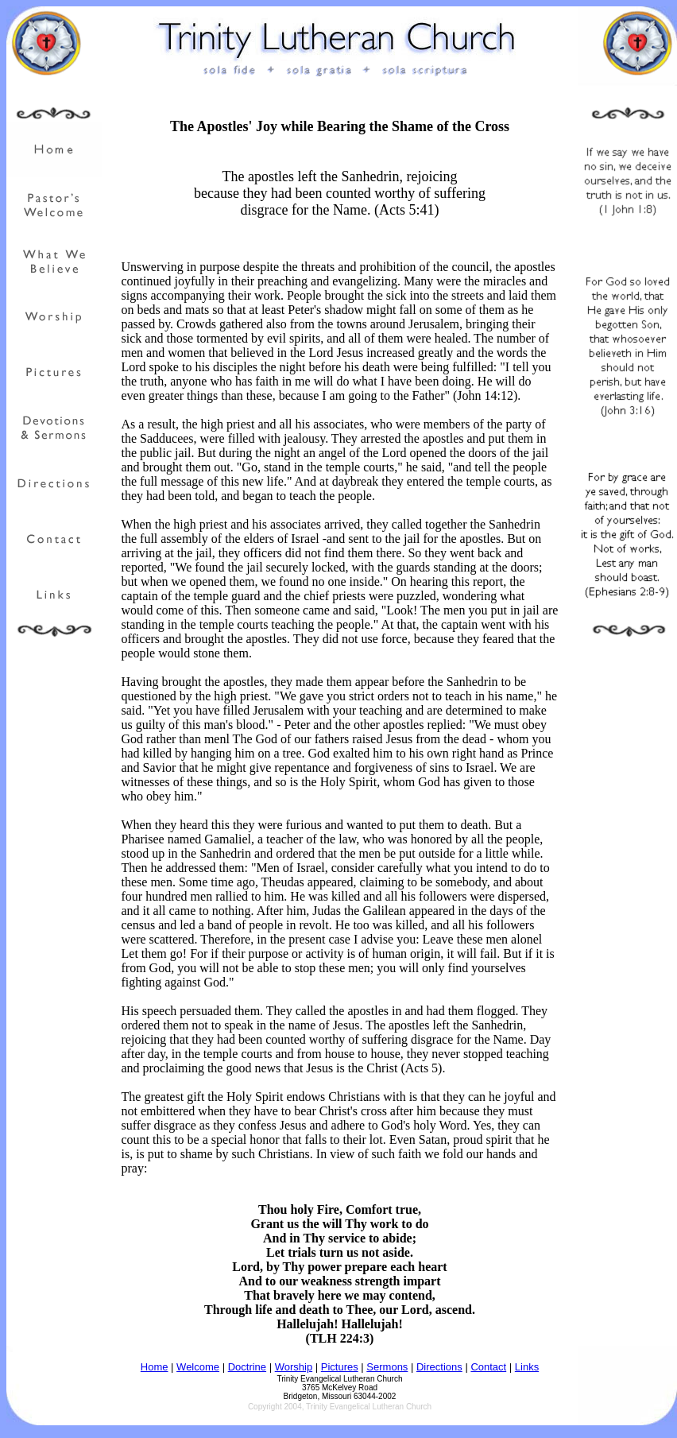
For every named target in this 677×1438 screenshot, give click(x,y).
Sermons (387, 1367)
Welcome (197, 1367)
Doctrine (247, 1367)
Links (527, 1367)
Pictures (339, 1367)
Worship (293, 1367)
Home (154, 1367)
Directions (439, 1367)
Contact (488, 1367)
